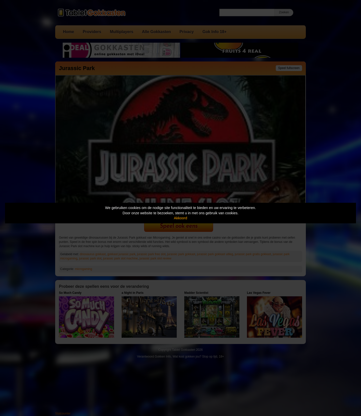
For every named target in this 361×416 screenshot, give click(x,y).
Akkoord (180, 218)
